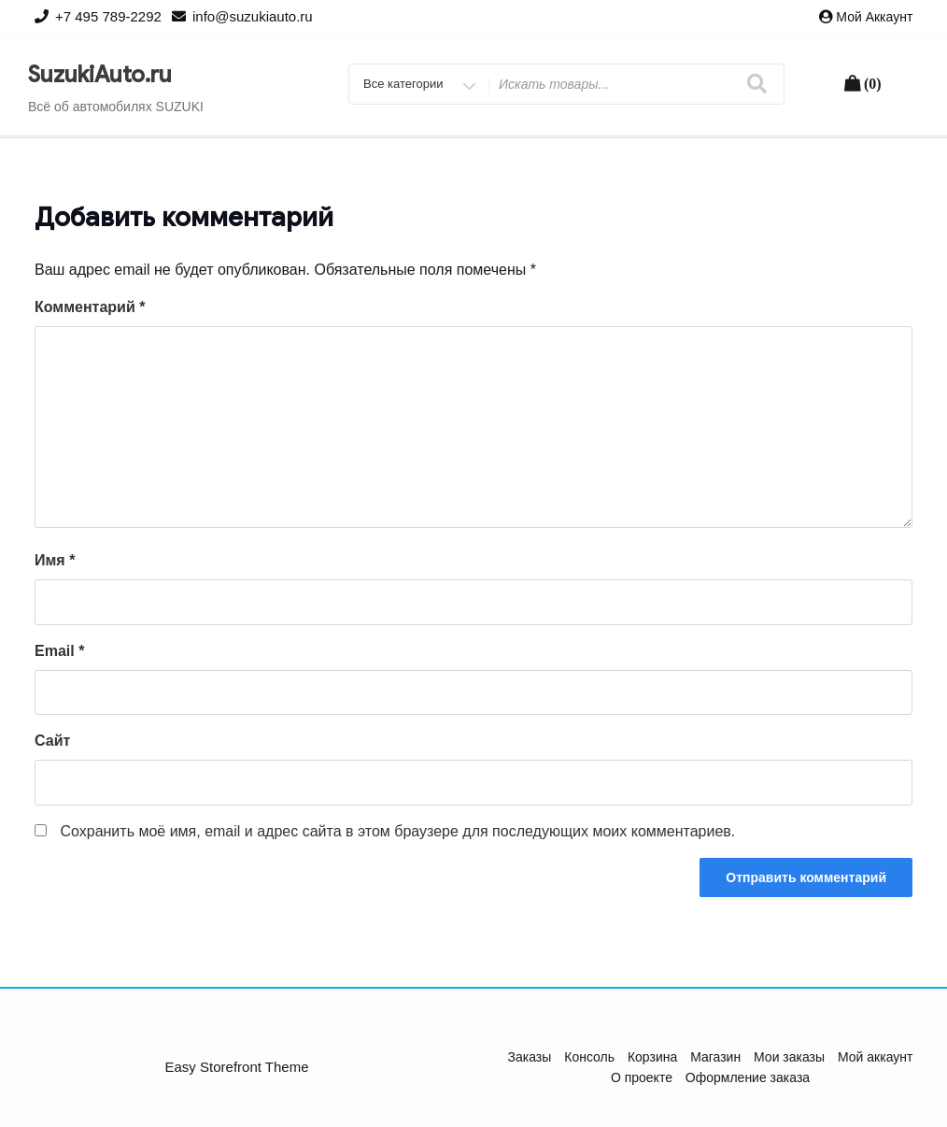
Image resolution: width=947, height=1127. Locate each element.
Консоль (589, 1056)
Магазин (715, 1056)
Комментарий (90, 307)
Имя (55, 560)
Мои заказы (789, 1056)
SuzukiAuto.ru (100, 75)
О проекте (641, 1077)
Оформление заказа (748, 1077)
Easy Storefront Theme (237, 1067)
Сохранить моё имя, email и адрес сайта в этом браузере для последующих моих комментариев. (397, 831)
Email (59, 651)
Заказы (530, 1056)
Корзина (652, 1056)
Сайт (52, 741)
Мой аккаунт (874, 16)
